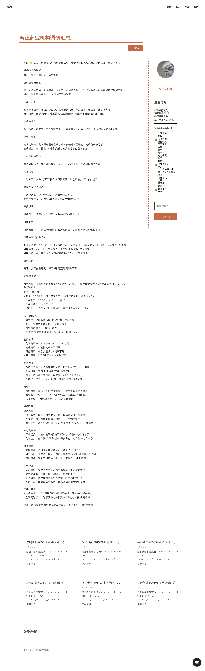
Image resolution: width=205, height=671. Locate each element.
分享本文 (136, 42)
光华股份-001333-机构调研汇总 (101, 536)
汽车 (158, 152)
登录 (46, 644)
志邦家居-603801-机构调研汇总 (45, 577)
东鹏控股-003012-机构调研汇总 (45, 536)
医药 (158, 169)
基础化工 (161, 135)
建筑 (158, 146)
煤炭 (158, 160)
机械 (158, 155)
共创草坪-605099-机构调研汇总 (156, 536)
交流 (187, 6)
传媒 (158, 130)
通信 (158, 180)
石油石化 (161, 171)
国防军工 (161, 138)
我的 (196, 6)
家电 (158, 141)
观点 (178, 6)
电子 (158, 174)
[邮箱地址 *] (165, 200)
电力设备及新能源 (165, 166)
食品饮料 (161, 183)
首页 (169, 6)
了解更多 (31, 558)
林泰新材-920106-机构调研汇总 (156, 577)
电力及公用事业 (164, 163)
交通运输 (161, 127)
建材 (158, 144)
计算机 (160, 177)
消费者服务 (162, 158)
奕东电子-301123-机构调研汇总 (101, 577)
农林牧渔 (161, 133)
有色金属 (161, 149)
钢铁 (158, 185)
